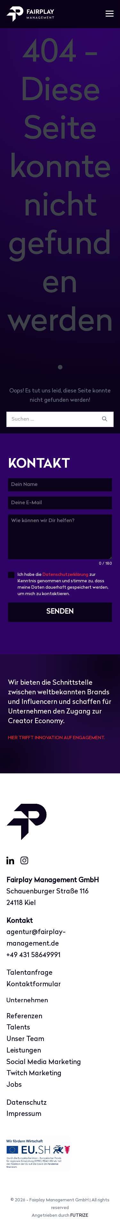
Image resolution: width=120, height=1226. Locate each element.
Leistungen (23, 1050)
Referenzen (24, 1016)
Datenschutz (26, 1103)
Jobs (14, 1085)
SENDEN (60, 612)
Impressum (23, 1114)
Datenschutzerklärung (65, 574)
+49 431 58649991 (33, 955)
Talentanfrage (29, 973)
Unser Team (25, 1039)
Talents (18, 1027)
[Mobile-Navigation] (110, 14)
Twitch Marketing (33, 1073)
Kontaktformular (33, 984)
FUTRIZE (79, 1215)
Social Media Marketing (43, 1062)
